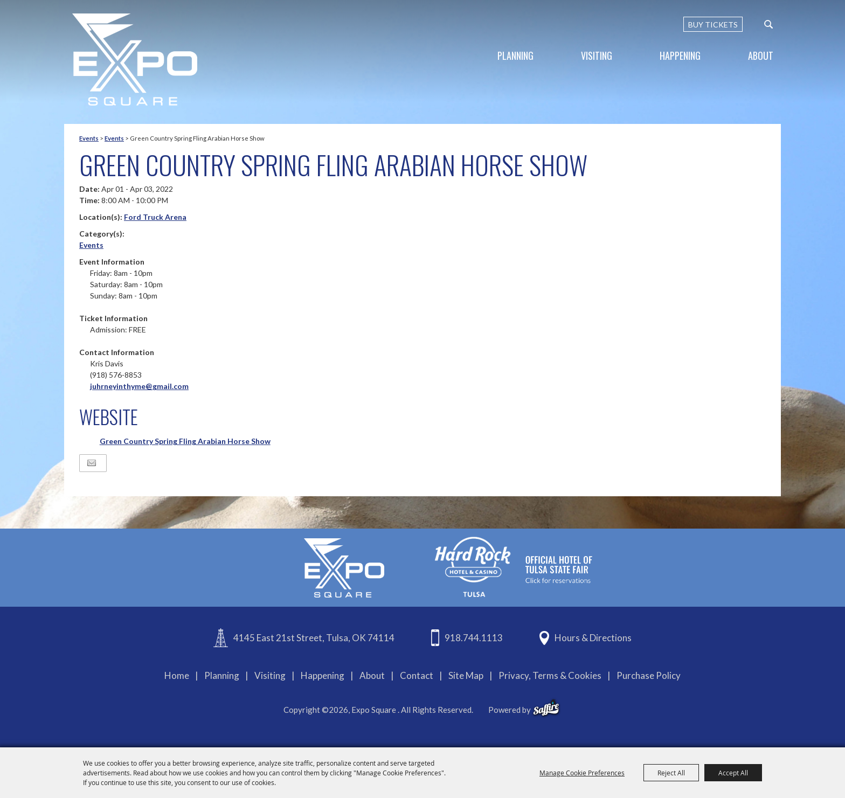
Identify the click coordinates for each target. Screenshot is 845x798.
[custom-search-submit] (768, 24)
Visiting (596, 55)
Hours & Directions (593, 637)
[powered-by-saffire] (546, 708)
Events (89, 138)
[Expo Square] (134, 59)
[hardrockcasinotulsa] (513, 567)
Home (176, 675)
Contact (416, 675)
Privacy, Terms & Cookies (549, 675)
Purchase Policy (649, 675)
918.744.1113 (474, 637)
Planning (515, 55)
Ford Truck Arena (155, 216)
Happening (680, 55)
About (760, 55)
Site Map (465, 675)
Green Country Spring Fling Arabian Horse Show (185, 441)
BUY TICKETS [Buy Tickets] (713, 24)
